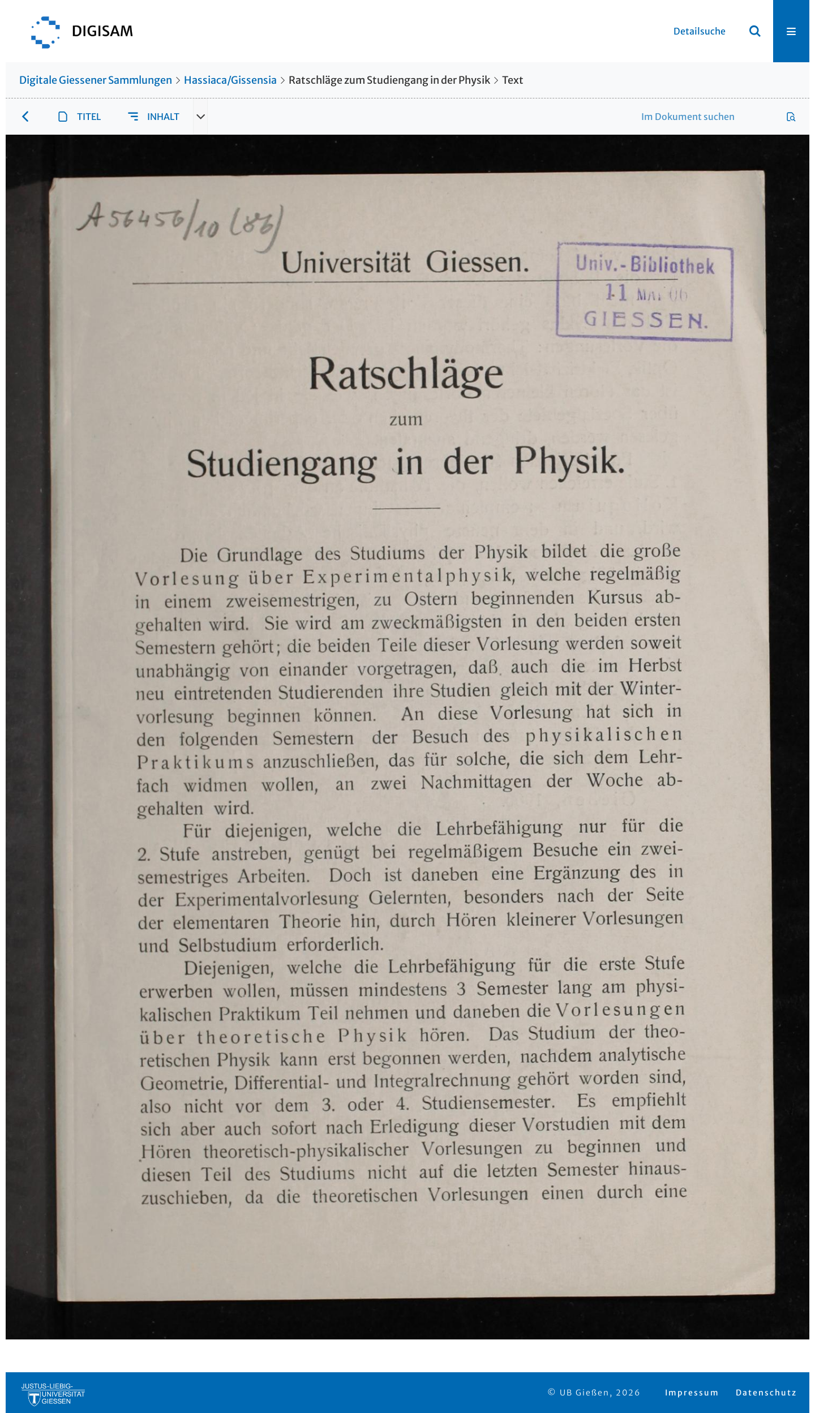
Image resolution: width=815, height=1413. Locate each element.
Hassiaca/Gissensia (230, 80)
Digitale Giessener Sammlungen (95, 80)
